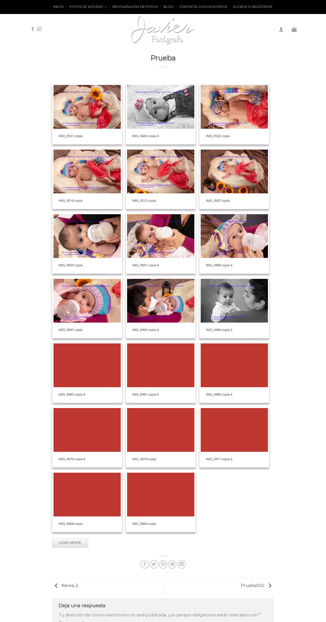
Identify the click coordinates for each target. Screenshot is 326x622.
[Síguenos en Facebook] (33, 29)
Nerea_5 (65, 585)
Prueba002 (257, 585)
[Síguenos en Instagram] (39, 29)
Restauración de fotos (135, 7)
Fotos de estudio (88, 7)
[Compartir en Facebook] (145, 564)
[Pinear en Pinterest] (172, 564)
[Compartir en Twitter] (154, 564)
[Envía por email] (163, 564)
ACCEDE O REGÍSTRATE (253, 7)
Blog (168, 7)
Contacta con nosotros (203, 7)
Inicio (58, 7)
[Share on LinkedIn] (182, 564)
